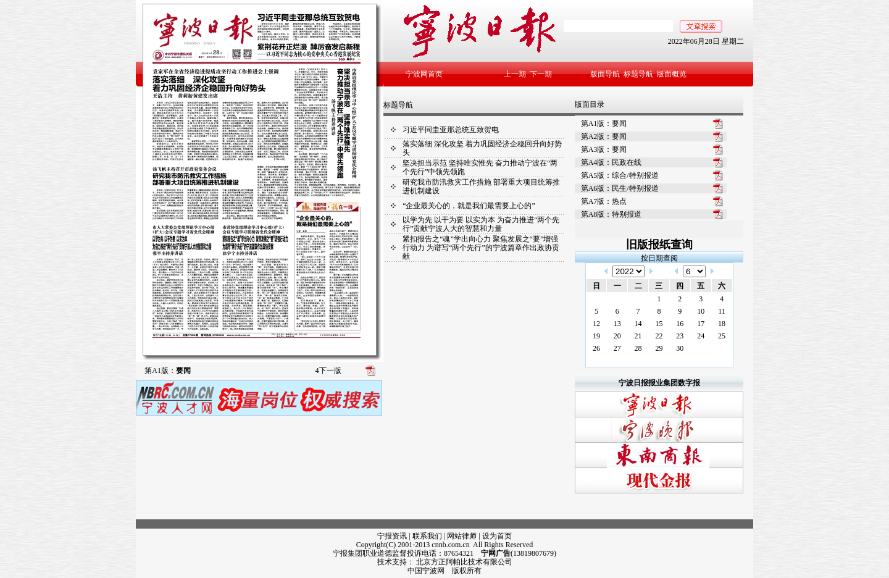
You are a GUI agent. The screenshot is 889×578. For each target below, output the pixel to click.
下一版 (328, 370)
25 (721, 336)
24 (700, 336)
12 (596, 323)
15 (658, 323)
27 (617, 348)
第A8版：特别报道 (611, 214)
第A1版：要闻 (604, 123)
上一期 (515, 74)
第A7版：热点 (604, 201)
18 (721, 323)
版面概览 (672, 74)
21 (638, 336)
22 (658, 336)
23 (679, 336)
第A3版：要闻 (604, 149)
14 (638, 323)
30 (679, 348)
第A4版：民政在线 (611, 162)
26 (596, 348)
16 (679, 323)
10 (700, 311)
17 (700, 323)
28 (638, 348)
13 (617, 323)
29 (658, 348)
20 (617, 336)
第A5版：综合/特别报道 (620, 175)
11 (721, 311)
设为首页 (497, 536)
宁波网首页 (424, 74)
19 (596, 336)
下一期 (541, 74)
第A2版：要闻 (604, 136)
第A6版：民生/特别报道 (620, 188)
